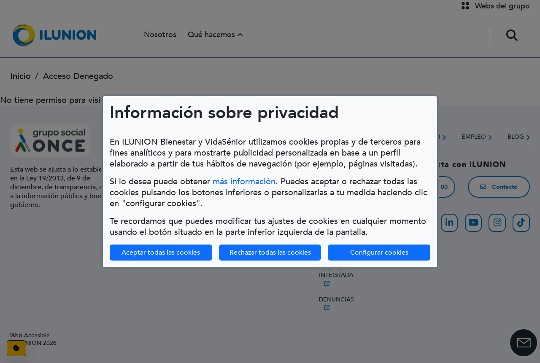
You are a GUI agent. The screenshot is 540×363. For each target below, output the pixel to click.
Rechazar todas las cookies (270, 252)
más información (244, 181)
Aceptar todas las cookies (161, 252)
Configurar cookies (379, 252)
